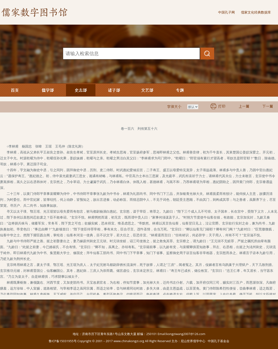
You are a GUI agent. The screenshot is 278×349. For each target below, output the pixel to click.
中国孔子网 (226, 12)
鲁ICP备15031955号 (63, 341)
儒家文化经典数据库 (256, 12)
